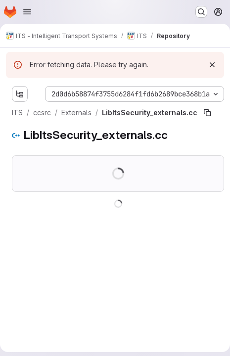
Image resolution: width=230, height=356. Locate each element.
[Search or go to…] (201, 12)
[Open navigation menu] (27, 12)
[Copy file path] (207, 113)
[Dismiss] (212, 65)
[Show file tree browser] (20, 94)
